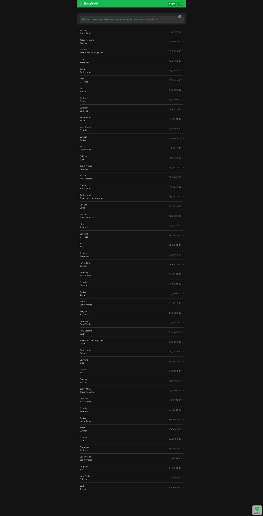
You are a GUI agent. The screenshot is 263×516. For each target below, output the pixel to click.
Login (172, 4)
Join (180, 4)
